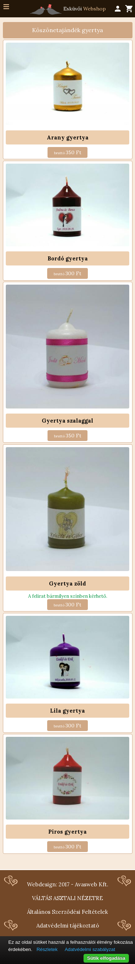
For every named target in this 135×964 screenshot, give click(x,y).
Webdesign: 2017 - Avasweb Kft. (67, 884)
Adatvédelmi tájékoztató (67, 925)
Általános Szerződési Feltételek (67, 911)
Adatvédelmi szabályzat (90, 949)
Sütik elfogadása (106, 958)
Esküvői (68, 9)
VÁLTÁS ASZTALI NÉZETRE (67, 898)
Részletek (47, 949)
